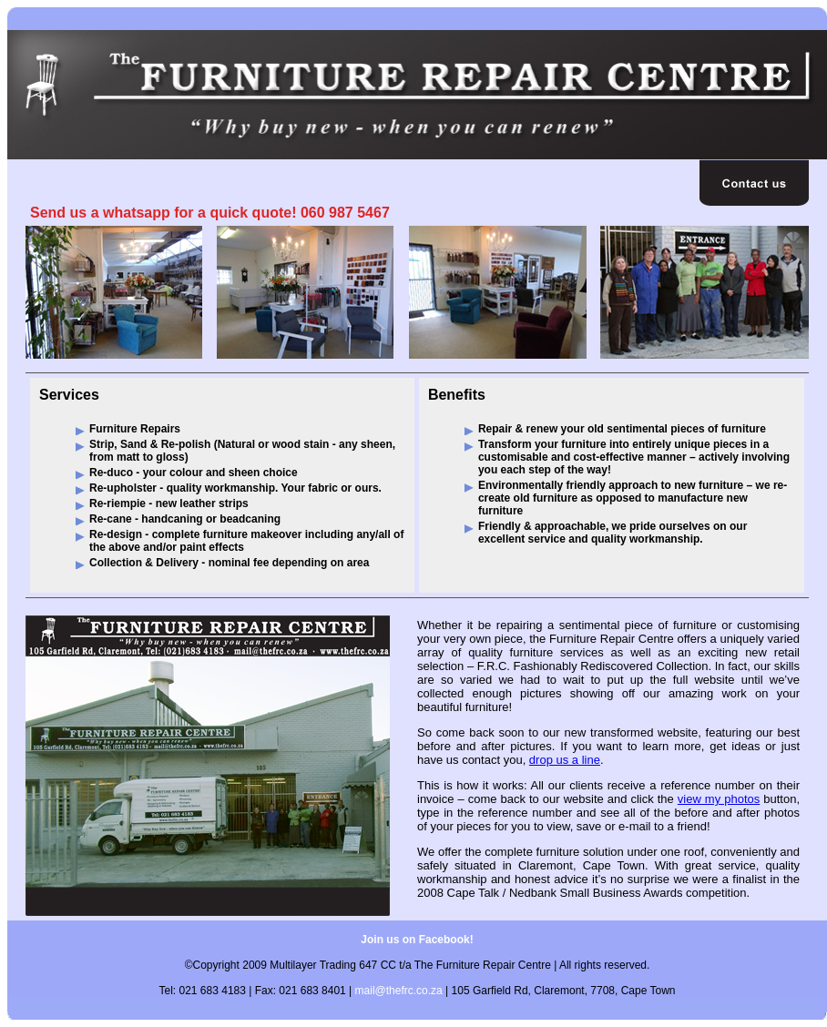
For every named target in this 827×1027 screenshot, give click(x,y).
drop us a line (564, 760)
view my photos (719, 799)
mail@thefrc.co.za (399, 990)
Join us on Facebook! (417, 939)
